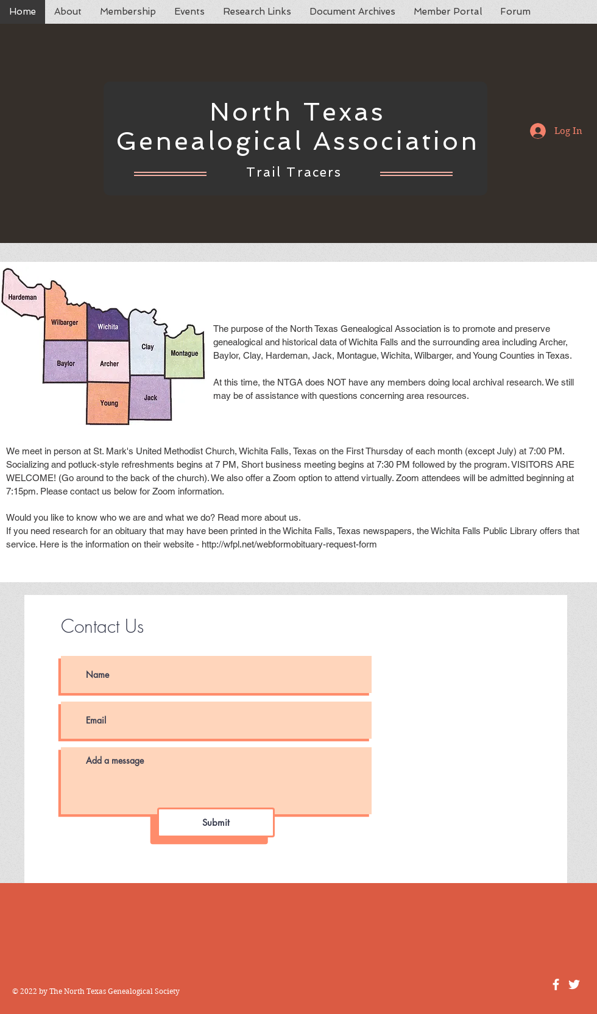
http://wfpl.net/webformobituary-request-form (289, 544)
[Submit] (216, 822)
